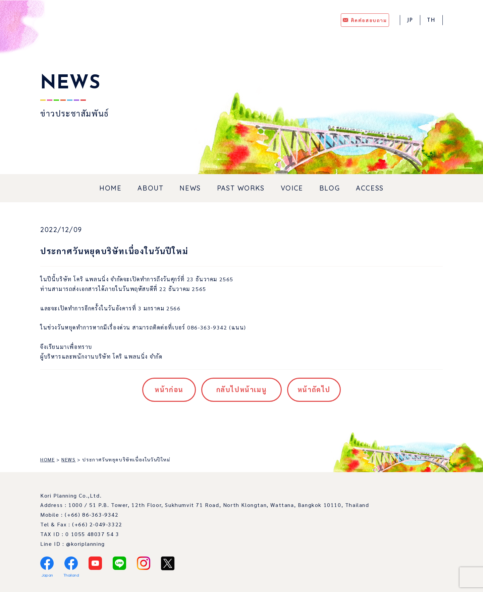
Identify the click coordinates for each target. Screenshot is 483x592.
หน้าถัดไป (314, 389)
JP (410, 20)
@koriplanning (85, 543)
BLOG (329, 188)
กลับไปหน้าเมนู (241, 389)
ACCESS (370, 188)
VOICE (292, 188)
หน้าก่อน (169, 389)
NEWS (190, 188)
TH (431, 20)
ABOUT (150, 188)
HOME (110, 188)
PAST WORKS (241, 188)
